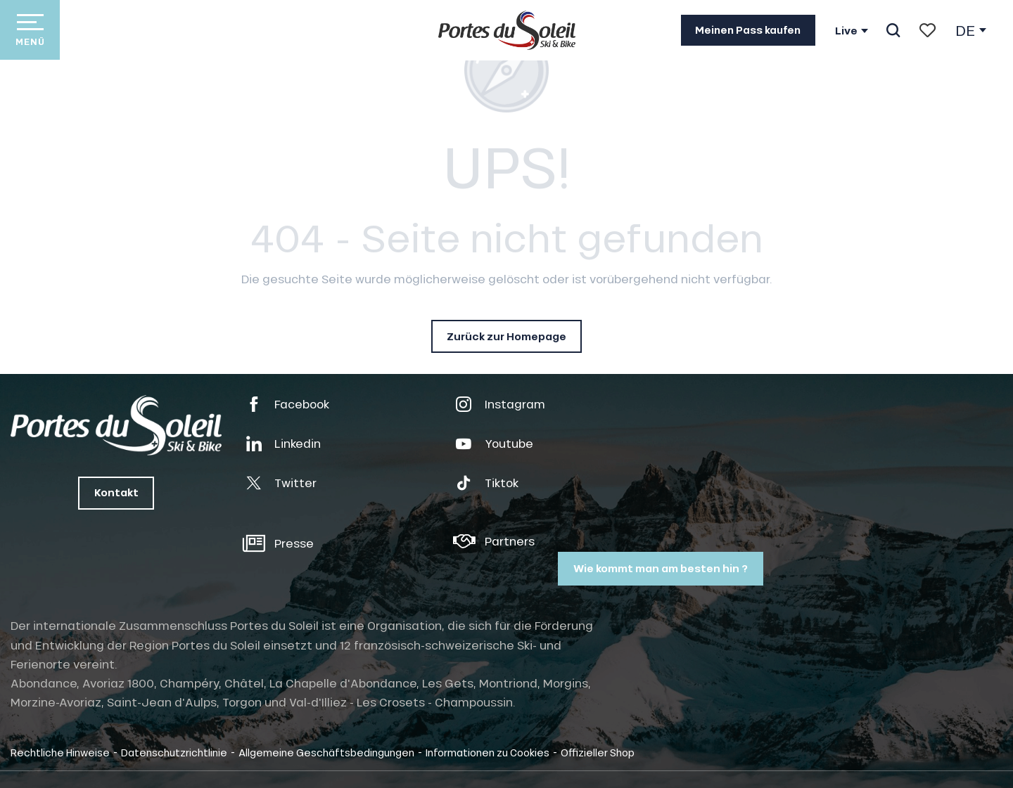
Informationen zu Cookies (487, 752)
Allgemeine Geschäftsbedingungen (326, 752)
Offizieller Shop (598, 752)
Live (846, 31)
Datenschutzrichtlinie (174, 752)
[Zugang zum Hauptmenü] (30, 30)
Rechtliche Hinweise (60, 752)
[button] (893, 30)
